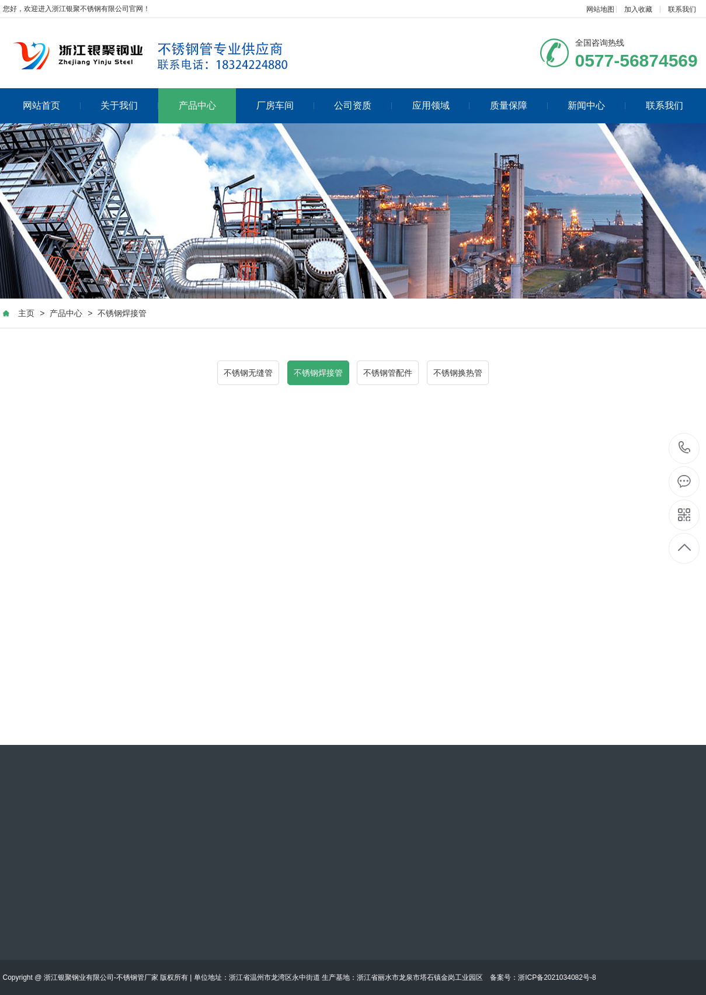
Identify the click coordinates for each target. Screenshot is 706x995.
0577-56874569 (684, 448)
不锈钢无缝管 (248, 372)
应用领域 (441, 105)
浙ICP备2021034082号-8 (557, 977)
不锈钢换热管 (457, 372)
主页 (26, 313)
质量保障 (519, 105)
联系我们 (682, 9)
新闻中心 (596, 105)
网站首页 (52, 105)
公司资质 (363, 105)
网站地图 (600, 9)
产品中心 (197, 105)
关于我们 (129, 105)
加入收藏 (638, 9)
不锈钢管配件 (387, 372)
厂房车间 (285, 105)
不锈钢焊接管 (122, 313)
